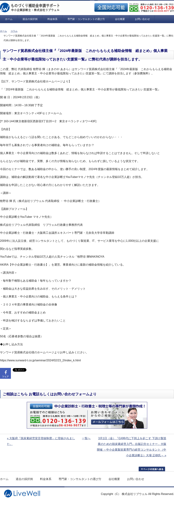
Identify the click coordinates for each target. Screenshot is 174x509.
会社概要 (120, 19)
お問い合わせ (142, 19)
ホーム (8, 19)
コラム (14, 31)
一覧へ (86, 438)
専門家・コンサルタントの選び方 (86, 19)
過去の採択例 (29, 19)
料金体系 (52, 19)
